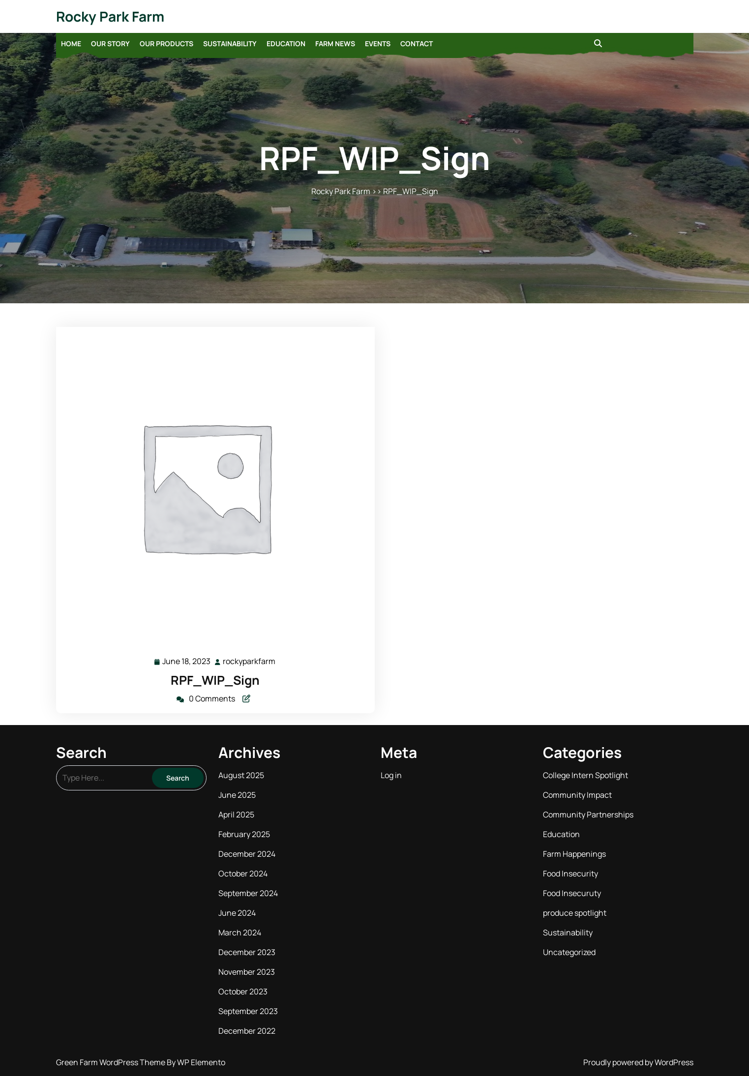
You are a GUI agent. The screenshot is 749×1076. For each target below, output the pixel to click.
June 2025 (237, 794)
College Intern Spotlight (585, 775)
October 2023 (243, 991)
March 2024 (239, 932)
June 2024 (237, 912)
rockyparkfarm (249, 661)
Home (71, 43)
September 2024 (248, 893)
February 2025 (244, 834)
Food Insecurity (570, 873)
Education (286, 43)
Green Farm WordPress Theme (111, 1062)
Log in (391, 775)
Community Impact (577, 794)
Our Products (166, 43)
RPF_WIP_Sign (215, 680)
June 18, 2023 (186, 661)
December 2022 (246, 1030)
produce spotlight (574, 912)
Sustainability (230, 43)
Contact (416, 43)
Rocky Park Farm (110, 16)
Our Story (110, 43)
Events (377, 43)
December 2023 (246, 952)
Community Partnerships (588, 814)
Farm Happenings (574, 853)
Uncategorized (569, 952)
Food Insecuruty (572, 893)
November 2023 (246, 971)
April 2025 (236, 814)
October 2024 (243, 873)
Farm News (335, 43)
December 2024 (246, 853)
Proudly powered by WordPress (638, 1062)
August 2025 (241, 775)
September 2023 (248, 1011)
